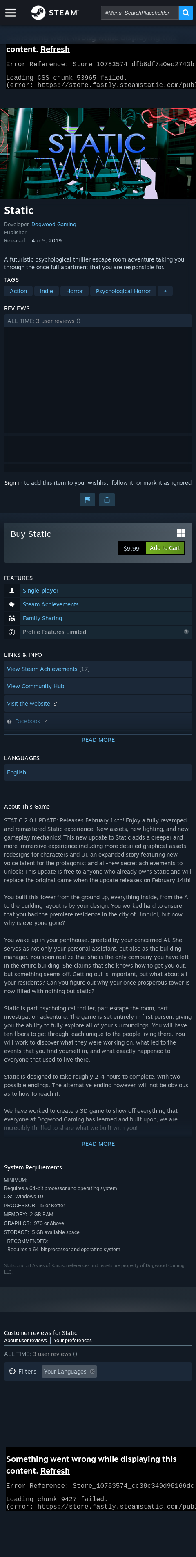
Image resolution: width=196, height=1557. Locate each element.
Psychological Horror (123, 295)
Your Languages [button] (65, 1376)
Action (18, 295)
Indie (46, 295)
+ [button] (165, 295)
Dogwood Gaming (53, 229)
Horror (74, 295)
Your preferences (73, 1345)
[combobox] (140, 13)
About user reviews (25, 1345)
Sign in (13, 487)
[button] (98, 325)
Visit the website (33, 708)
